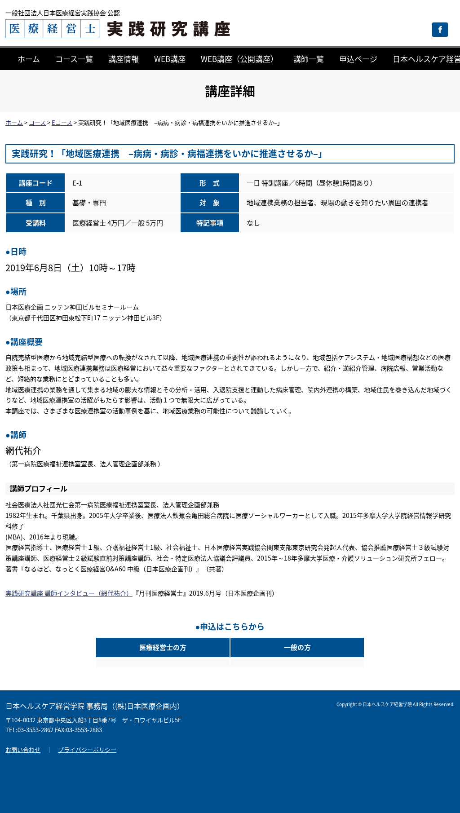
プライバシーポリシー (87, 749)
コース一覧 (74, 58)
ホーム (29, 58)
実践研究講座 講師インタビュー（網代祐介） (69, 592)
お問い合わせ (22, 749)
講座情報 (123, 58)
